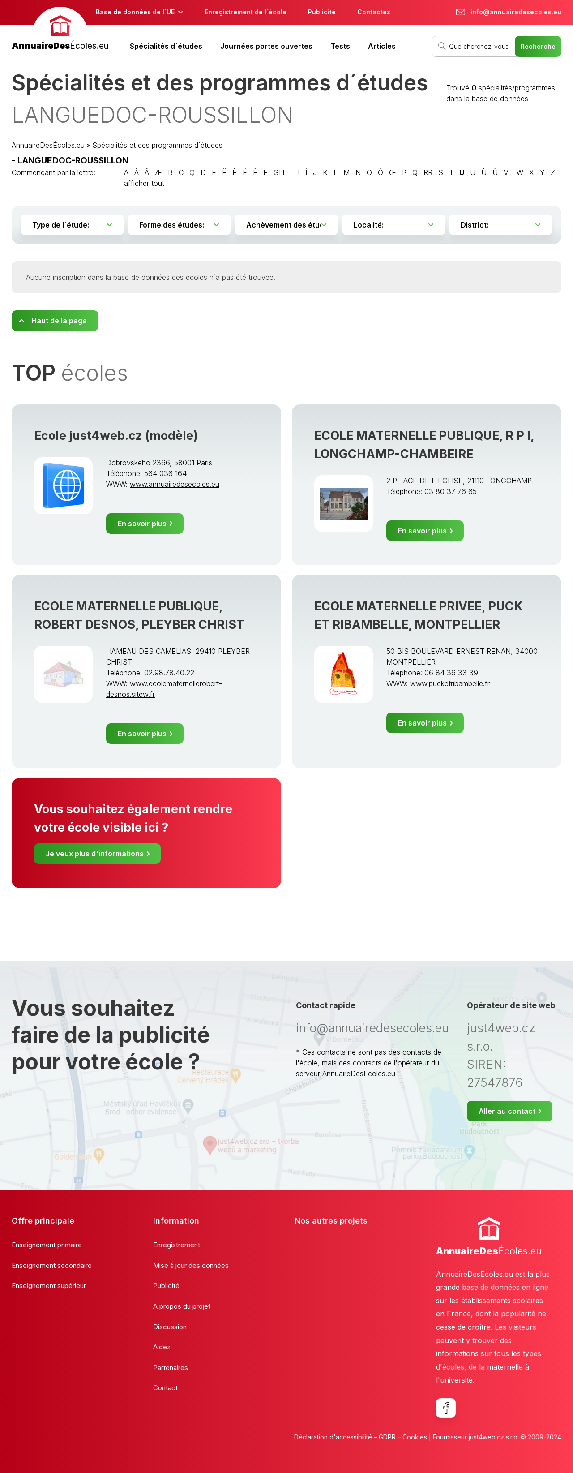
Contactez (373, 12)
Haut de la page (59, 320)
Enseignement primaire (47, 1245)
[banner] (60, 30)
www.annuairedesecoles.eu (174, 484)
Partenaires (170, 1367)
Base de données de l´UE (135, 12)
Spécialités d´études (166, 46)
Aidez (162, 1347)
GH (279, 172)
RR (427, 172)
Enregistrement (176, 1245)
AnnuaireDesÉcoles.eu (48, 145)
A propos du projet (181, 1306)
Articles (382, 46)
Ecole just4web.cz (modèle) (116, 435)
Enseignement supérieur (49, 1285)
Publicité (322, 12)
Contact (165, 1387)
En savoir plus (142, 523)
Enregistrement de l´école (245, 12)
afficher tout (144, 183)
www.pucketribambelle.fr (450, 683)
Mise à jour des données (191, 1265)
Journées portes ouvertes (266, 46)
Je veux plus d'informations (95, 853)
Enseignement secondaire (52, 1265)
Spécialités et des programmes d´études (157, 145)
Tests (340, 46)
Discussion (170, 1327)
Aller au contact (507, 1111)
